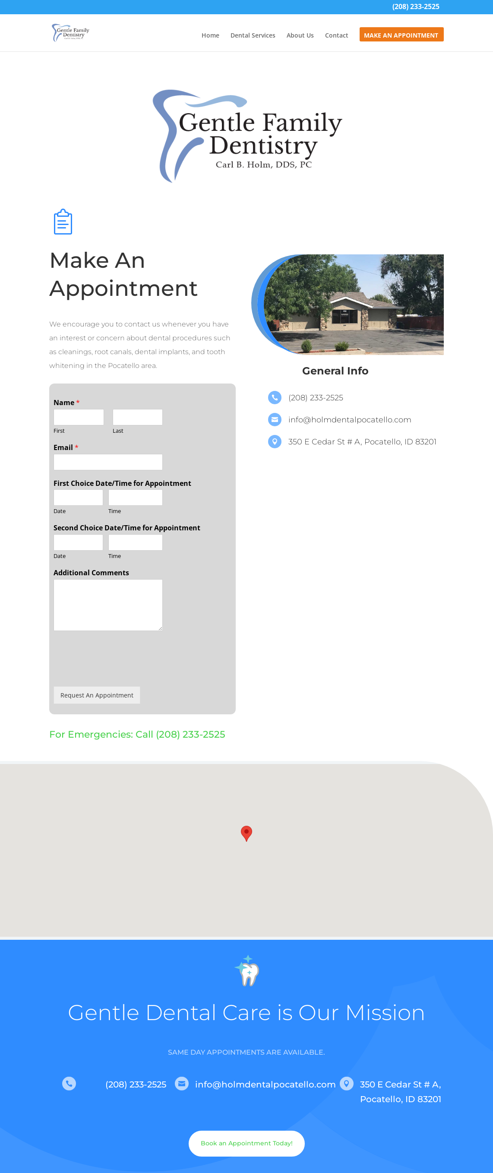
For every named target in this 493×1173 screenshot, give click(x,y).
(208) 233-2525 (415, 7)
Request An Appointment (96, 695)
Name (67, 402)
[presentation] (119, 672)
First (59, 430)
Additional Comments (91, 572)
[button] (246, 842)
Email (66, 447)
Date (60, 511)
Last (118, 430)
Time (114, 511)
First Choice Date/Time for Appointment (122, 483)
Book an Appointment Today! (247, 1143)
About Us (300, 35)
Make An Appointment (401, 35)
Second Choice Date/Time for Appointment (127, 528)
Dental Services (253, 35)
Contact (336, 35)
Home (210, 35)
